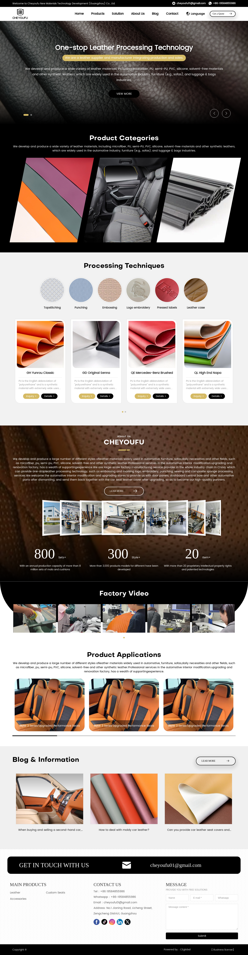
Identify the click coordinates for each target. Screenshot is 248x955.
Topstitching (52, 307)
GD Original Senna (96, 372)
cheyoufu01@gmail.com (189, 3)
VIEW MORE (124, 94)
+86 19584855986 (112, 891)
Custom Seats (55, 892)
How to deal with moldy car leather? (124, 830)
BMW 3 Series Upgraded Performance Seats (49, 726)
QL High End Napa (207, 372)
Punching (81, 307)
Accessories (18, 899)
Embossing (109, 307)
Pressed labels (167, 307)
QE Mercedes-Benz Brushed (152, 372)
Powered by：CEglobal (177, 950)
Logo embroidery (138, 307)
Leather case (196, 307)
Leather (15, 892)
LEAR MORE (124, 491)
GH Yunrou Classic (40, 372)
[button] (26, 115)
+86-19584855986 (222, 3)
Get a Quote (223, 13)
